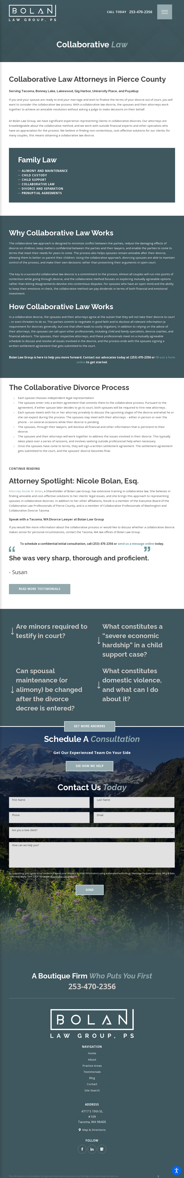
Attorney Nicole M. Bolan (25, 492)
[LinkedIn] (92, 1149)
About (92, 1060)
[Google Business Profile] (101, 1149)
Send (90, 890)
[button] (176, 1170)
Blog (92, 1078)
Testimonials (92, 1072)
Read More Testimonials (39, 589)
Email (100, 816)
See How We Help (90, 767)
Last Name (103, 800)
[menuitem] (92, 1054)
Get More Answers (89, 727)
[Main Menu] (164, 11)
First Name (18, 800)
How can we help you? (25, 846)
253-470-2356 (140, 12)
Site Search (92, 1091)
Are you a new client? (24, 831)
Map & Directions (94, 1130)
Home (92, 1054)
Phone (16, 816)
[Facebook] (82, 1149)
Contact (92, 1085)
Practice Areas (92, 1066)
